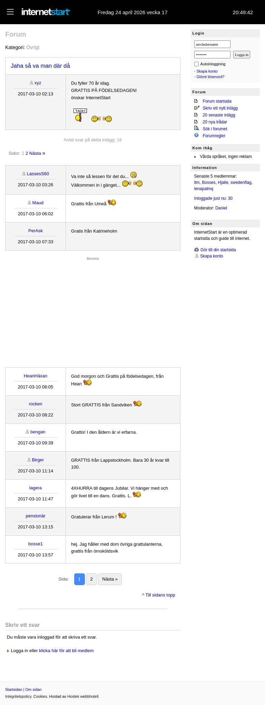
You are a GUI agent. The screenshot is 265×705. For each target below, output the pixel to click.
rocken (35, 403)
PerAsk (35, 230)
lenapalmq (203, 188)
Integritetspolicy (18, 696)
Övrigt (32, 47)
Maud (38, 202)
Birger (38, 459)
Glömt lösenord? (211, 77)
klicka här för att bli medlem (66, 650)
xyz (38, 82)
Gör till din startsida (218, 249)
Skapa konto (207, 71)
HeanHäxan (36, 375)
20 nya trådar (215, 122)
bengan (37, 431)
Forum (15, 34)
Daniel (221, 208)
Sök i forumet (215, 128)
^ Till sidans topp (158, 595)
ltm (197, 182)
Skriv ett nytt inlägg (220, 108)
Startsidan (13, 689)
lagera (35, 487)
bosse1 (35, 543)
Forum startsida (217, 101)
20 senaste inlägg (219, 115)
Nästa (35, 153)
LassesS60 (38, 173)
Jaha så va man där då (40, 66)
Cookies (40, 696)
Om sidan (34, 689)
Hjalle (223, 182)
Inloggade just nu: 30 (213, 198)
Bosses (208, 182)
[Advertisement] (92, 310)
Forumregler (214, 135)
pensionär (35, 515)
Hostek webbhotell (82, 696)
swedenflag (241, 182)
